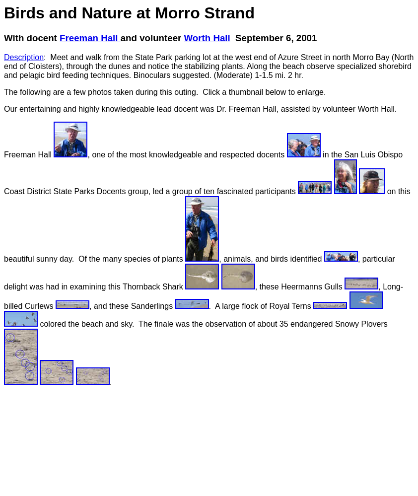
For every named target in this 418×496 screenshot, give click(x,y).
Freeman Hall (90, 38)
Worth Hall (207, 38)
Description (24, 57)
